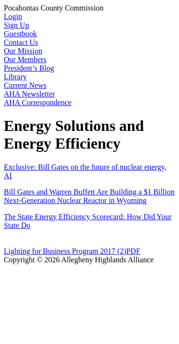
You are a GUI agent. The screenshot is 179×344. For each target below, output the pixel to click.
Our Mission (23, 51)
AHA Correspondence (38, 102)
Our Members (25, 59)
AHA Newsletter (29, 94)
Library (15, 77)
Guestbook (20, 34)
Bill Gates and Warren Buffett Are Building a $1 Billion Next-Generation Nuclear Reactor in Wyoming (89, 196)
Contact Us (21, 42)
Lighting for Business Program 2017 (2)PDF (72, 251)
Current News (25, 85)
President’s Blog (29, 68)
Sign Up (16, 25)
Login (13, 16)
